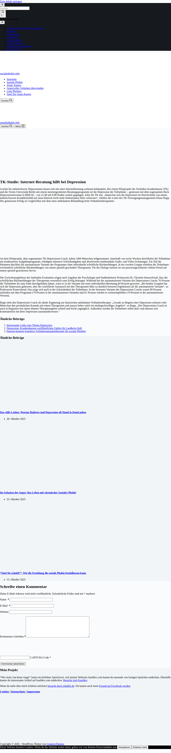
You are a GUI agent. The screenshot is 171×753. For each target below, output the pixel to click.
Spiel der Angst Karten (19, 94)
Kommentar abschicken (13, 668)
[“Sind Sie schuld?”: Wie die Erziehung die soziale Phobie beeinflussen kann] (64, 566)
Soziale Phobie (15, 82)
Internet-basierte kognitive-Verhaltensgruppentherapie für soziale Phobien (46, 331)
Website (4, 611)
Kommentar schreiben (13, 640)
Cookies (4, 695)
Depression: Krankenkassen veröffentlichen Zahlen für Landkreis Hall (44, 328)
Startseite (12, 79)
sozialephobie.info (10, 73)
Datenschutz (18, 695)
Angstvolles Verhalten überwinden (25, 88)
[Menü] (20, 126)
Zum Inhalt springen (11, 1)
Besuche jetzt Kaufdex (75, 684)
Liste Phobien (14, 91)
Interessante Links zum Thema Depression (29, 325)
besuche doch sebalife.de (61, 690)
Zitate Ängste (14, 85)
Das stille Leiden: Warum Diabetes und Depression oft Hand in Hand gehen (43, 412)
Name (4, 599)
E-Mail (5, 605)
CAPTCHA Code (39, 661)
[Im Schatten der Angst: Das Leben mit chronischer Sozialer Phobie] (64, 486)
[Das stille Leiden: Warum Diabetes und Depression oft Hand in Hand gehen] (64, 405)
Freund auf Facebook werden (114, 690)
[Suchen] (6, 100)
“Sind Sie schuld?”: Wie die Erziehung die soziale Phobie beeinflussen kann (43, 573)
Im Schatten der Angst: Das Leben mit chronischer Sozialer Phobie (38, 492)
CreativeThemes (55, 748)
